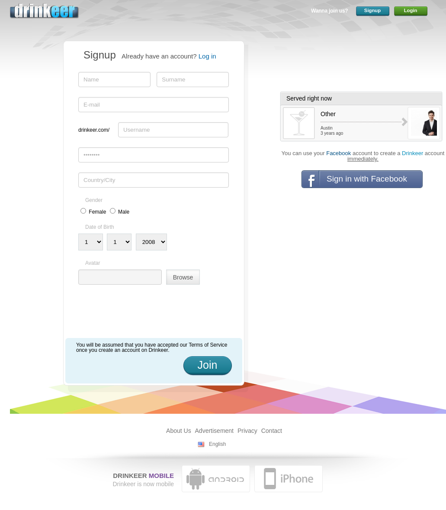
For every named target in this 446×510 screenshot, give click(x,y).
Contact (271, 430)
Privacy (247, 430)
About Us (178, 430)
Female (97, 212)
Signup (372, 10)
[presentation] (144, 314)
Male (123, 212)
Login (410, 10)
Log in (207, 56)
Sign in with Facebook (367, 178)
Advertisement (214, 430)
